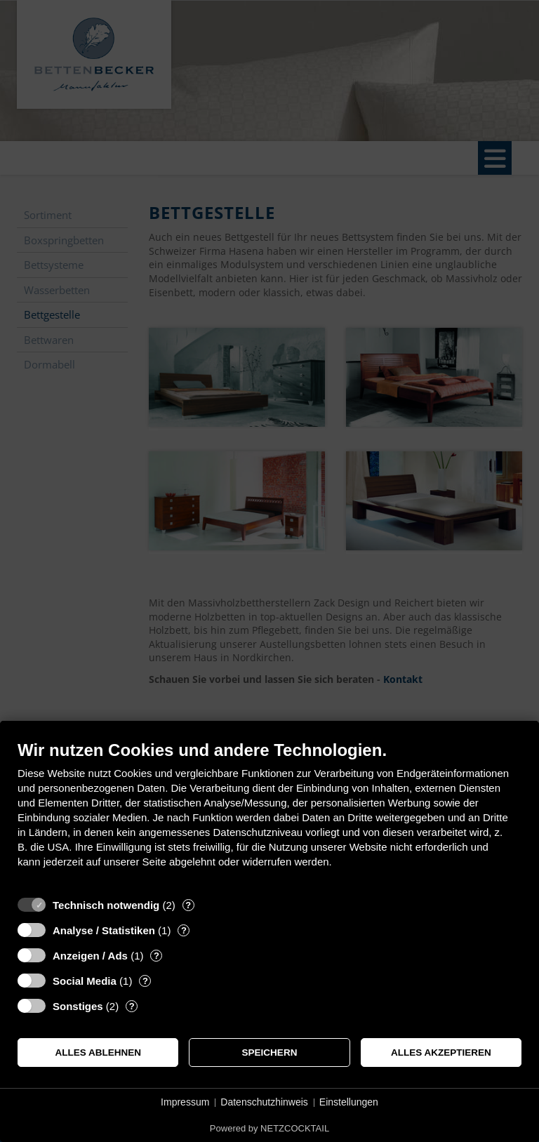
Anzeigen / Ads (90, 956)
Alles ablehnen (98, 1052)
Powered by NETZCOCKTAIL (269, 1128)
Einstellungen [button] (348, 1102)
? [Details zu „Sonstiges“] (132, 1006)
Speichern (270, 1052)
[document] (269, 814)
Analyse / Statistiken (104, 930)
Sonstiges (78, 1006)
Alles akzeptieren (441, 1052)
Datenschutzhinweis (264, 1102)
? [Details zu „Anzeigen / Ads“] (156, 955)
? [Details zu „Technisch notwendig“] (188, 905)
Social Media (85, 981)
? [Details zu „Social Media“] (145, 981)
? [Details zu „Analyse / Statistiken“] (184, 930)
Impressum (185, 1102)
